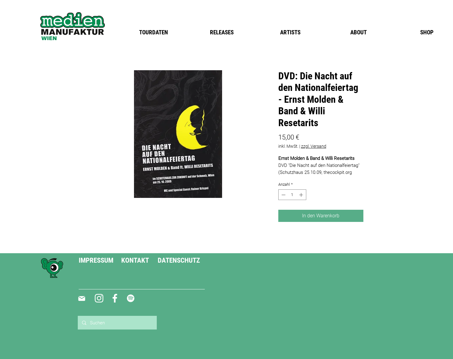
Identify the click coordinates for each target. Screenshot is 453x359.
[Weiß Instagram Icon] (99, 298)
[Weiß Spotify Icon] (130, 298)
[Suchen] (117, 323)
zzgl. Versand (313, 146)
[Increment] (301, 195)
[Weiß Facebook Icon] (115, 298)
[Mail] (82, 298)
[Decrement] (283, 195)
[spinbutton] (292, 195)
